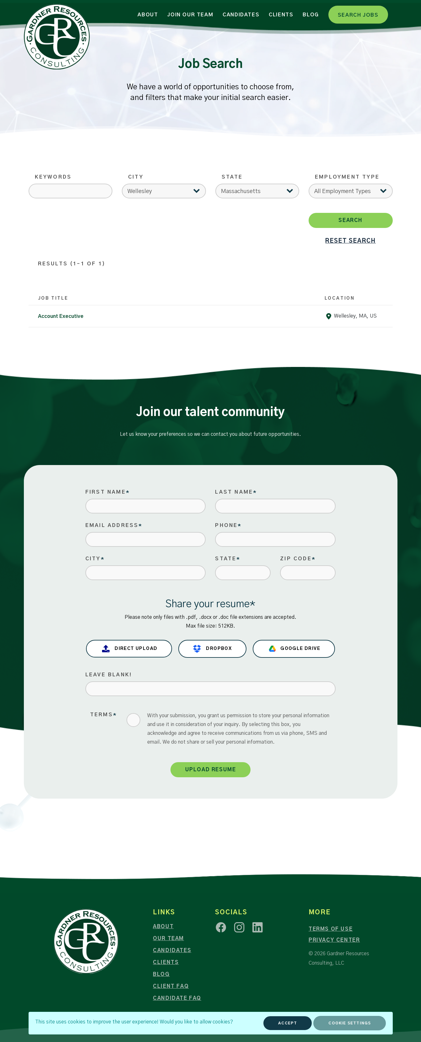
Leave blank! (108, 674)
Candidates (241, 14)
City (135, 177)
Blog (311, 14)
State (232, 177)
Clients (281, 14)
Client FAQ (171, 986)
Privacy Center (334, 940)
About (148, 14)
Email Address (114, 525)
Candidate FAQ (177, 998)
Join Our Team (190, 14)
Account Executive (61, 316)
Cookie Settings (349, 1023)
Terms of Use (331, 929)
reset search (350, 241)
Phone (228, 525)
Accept (287, 1023)
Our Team (168, 938)
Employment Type (347, 177)
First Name (107, 492)
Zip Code (298, 558)
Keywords (53, 177)
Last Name (236, 492)
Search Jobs (358, 15)
